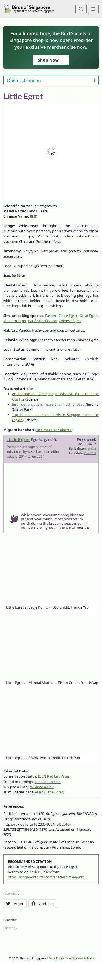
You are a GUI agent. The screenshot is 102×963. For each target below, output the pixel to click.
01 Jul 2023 (90, 448)
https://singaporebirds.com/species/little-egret (46, 877)
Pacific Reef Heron (42, 320)
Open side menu (51, 80)
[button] (51, 151)
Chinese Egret (70, 320)
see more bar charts (53, 429)
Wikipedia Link (42, 786)
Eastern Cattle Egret (61, 315)
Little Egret (18, 439)
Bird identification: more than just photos (48, 404)
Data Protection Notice (65, 958)
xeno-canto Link (48, 781)
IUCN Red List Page (53, 776)
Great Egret (88, 315)
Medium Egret (14, 320)
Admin (89, 958)
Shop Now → (51, 60)
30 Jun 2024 (90, 453)
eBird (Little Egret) (49, 792)
